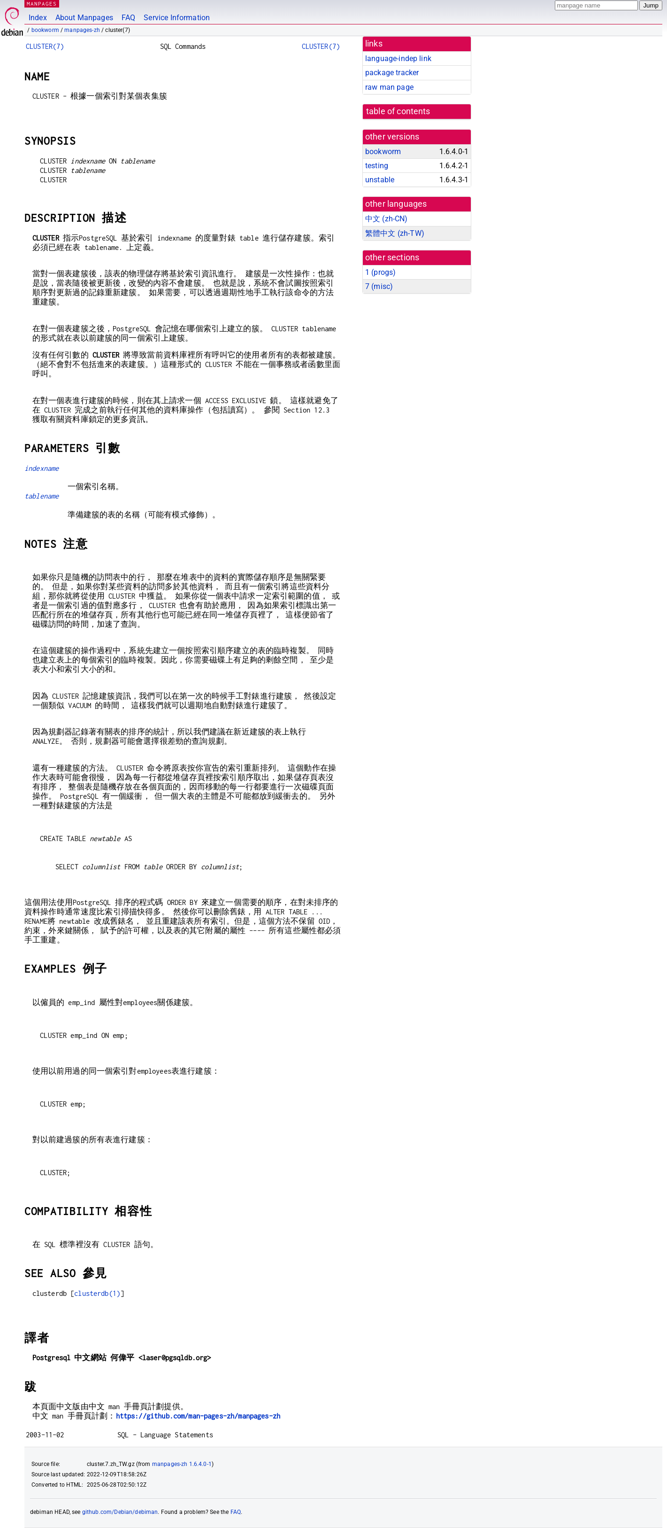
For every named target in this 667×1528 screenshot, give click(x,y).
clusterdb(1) (97, 1293)
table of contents (398, 111)
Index (38, 17)
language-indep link (398, 58)
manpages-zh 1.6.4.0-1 (182, 1464)
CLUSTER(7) (45, 46)
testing (376, 165)
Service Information (177, 17)
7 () (379, 286)
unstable (379, 179)
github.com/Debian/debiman (120, 1512)
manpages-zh (82, 30)
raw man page (389, 87)
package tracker (392, 72)
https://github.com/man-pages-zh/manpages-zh (198, 1416)
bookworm (45, 30)
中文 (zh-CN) (386, 218)
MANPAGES (42, 3)
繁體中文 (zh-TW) (394, 233)
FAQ (128, 17)
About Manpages (84, 17)
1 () (380, 272)
